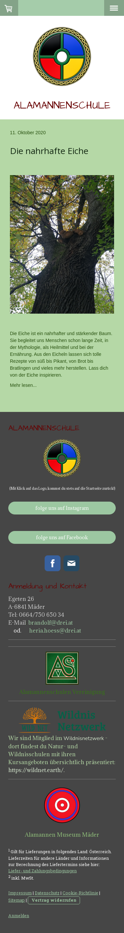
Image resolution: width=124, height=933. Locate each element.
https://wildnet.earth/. (36, 770)
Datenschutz (47, 892)
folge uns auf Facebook (62, 537)
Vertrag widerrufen (53, 900)
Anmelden (18, 915)
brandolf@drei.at (50, 622)
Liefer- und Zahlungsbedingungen (42, 870)
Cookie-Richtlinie (80, 892)
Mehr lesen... (23, 385)
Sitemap (16, 900)
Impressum (20, 892)
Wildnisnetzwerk (83, 738)
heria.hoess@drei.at (54, 630)
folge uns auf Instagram (62, 508)
